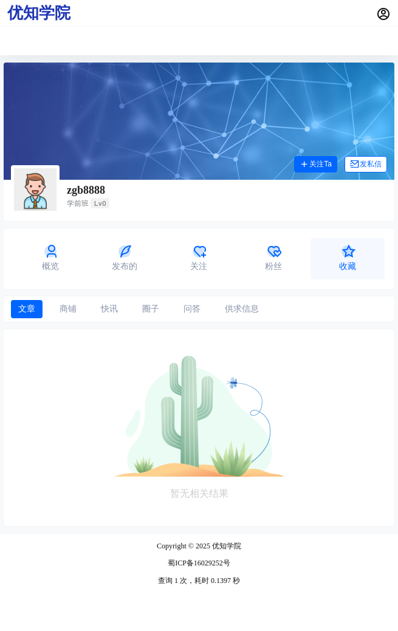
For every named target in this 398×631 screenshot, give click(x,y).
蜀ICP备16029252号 (199, 563)
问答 (192, 308)
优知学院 (225, 546)
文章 (26, 308)
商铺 (68, 308)
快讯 (109, 308)
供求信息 (242, 308)
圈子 (150, 308)
